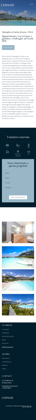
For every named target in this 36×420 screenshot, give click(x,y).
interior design (8, 336)
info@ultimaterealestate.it (10, 386)
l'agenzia (5, 329)
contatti (5, 343)
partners (5, 333)
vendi (4, 368)
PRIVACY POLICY (7, 346)
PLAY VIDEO (8, 47)
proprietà (6, 358)
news (4, 340)
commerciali (7, 361)
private (5, 365)
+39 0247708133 (6, 388)
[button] (31, 4)
